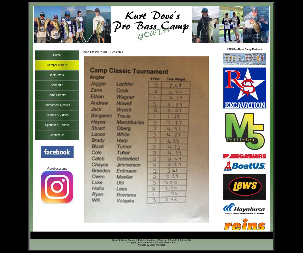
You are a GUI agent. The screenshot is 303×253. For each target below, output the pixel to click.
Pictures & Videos (57, 115)
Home (57, 55)
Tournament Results (57, 105)
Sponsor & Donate (57, 125)
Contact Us (57, 135)
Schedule (57, 85)
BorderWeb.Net (157, 245)
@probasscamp (57, 185)
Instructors (57, 75)
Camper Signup (57, 65)
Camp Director (56, 95)
